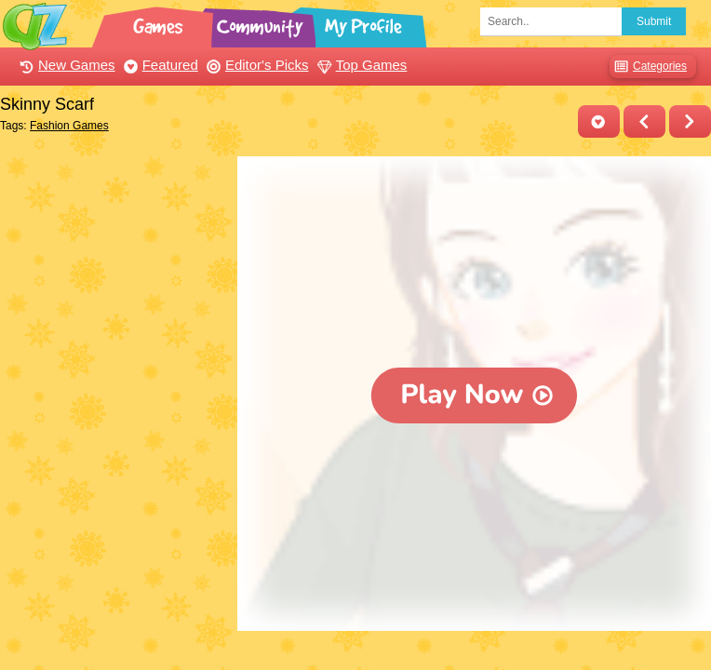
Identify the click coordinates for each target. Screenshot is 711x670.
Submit (654, 21)
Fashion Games (69, 125)
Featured (158, 65)
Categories (648, 66)
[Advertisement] (114, 249)
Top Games (360, 65)
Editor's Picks (255, 65)
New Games (65, 65)
